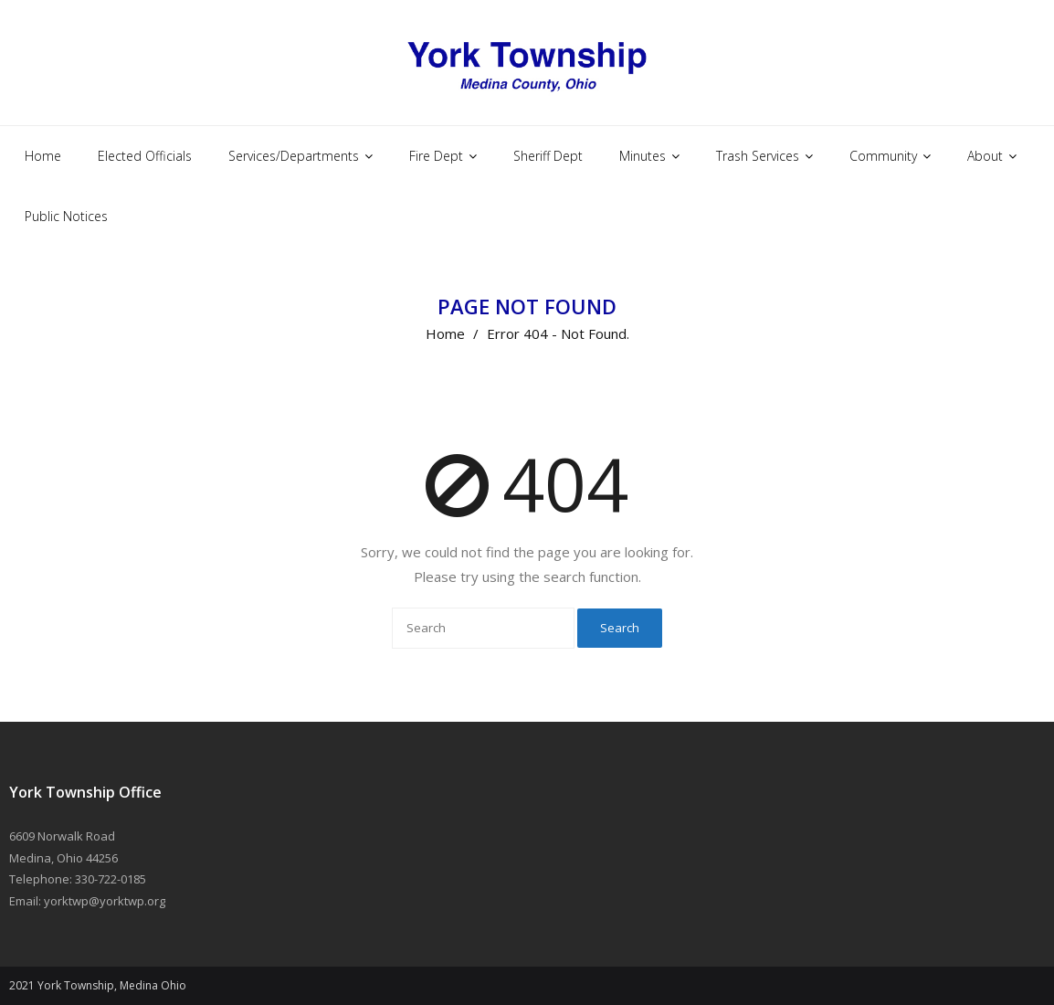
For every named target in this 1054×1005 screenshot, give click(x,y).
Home (445, 333)
